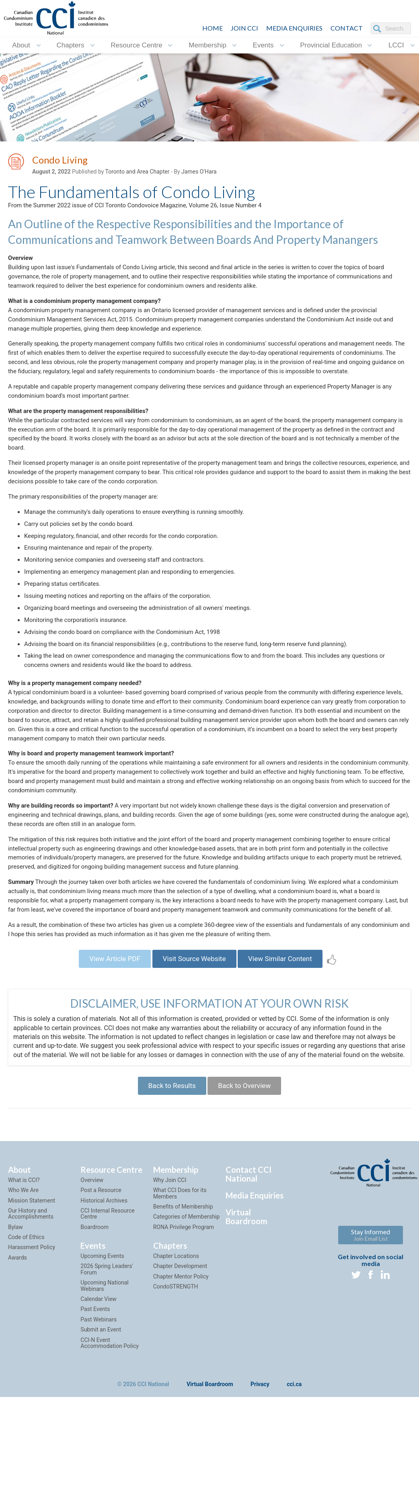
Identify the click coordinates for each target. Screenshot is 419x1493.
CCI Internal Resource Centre (107, 1319)
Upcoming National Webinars (104, 1391)
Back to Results (169, 1190)
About (21, 45)
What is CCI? (24, 1286)
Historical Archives (103, 1306)
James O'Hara (199, 173)
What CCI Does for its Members (180, 1299)
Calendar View (98, 1405)
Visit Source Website (194, 1051)
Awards (17, 1363)
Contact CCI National (248, 1280)
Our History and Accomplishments (30, 1319)
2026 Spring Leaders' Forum (106, 1375)
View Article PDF (108, 1051)
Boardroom (94, 1333)
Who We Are (23, 1296)
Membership (207, 45)
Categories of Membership (186, 1322)
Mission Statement (31, 1306)
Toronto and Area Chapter (137, 173)
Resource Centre (136, 45)
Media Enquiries (294, 28)
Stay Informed (370, 1341)
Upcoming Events (102, 1362)
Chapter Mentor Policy (181, 1382)
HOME (212, 28)
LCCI (396, 45)
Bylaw (15, 1333)
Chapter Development (180, 1372)
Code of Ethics (26, 1343)
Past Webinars (98, 1425)
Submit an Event (100, 1435)
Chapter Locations (176, 1362)
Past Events (95, 1415)
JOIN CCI (244, 28)
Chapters (70, 45)
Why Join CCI (170, 1286)
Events (263, 45)
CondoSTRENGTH (175, 1392)
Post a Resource (100, 1296)
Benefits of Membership (183, 1312)
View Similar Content (286, 1051)
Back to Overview (247, 1190)
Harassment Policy (31, 1353)
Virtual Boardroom (246, 1322)
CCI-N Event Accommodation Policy (109, 1449)
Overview (91, 1286)
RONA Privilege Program (183, 1333)
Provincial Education (331, 45)
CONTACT (347, 28)
